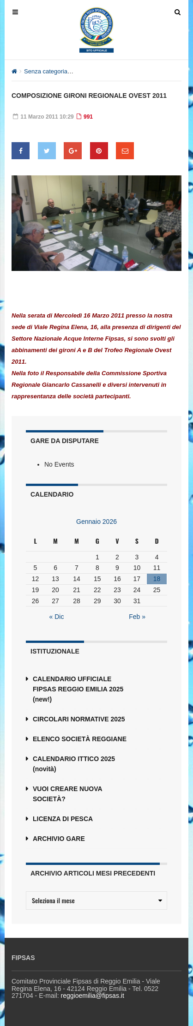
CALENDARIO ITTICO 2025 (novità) (74, 764)
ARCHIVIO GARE (59, 838)
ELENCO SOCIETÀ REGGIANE (80, 739)
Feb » (137, 616)
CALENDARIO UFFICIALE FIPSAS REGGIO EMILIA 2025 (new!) (78, 689)
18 (157, 578)
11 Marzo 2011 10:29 (43, 117)
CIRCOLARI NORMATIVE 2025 (79, 719)
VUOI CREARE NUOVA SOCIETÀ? (67, 794)
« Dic (56, 616)
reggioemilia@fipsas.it (92, 995)
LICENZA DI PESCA (63, 818)
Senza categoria (45, 71)
